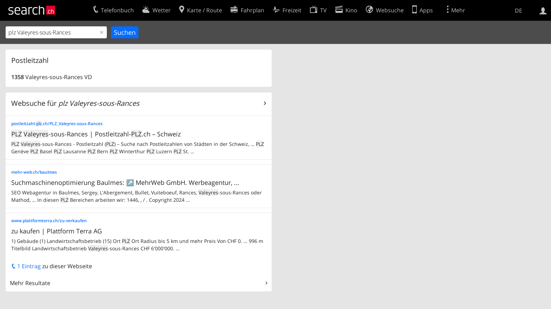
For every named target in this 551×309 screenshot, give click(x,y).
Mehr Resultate (30, 283)
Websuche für (75, 103)
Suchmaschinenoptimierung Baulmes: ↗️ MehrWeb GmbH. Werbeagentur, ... (125, 182)
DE (518, 10)
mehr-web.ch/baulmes (34, 172)
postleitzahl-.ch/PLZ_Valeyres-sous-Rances (57, 124)
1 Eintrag (26, 266)
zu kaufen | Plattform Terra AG (56, 231)
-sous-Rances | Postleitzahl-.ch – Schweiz (96, 134)
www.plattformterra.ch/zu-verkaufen (49, 221)
